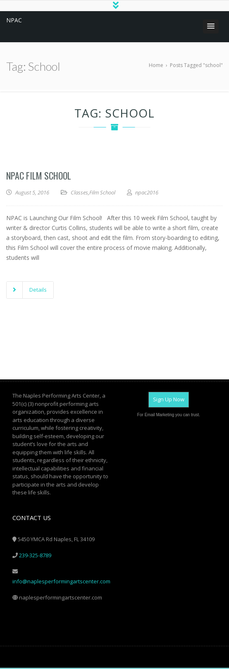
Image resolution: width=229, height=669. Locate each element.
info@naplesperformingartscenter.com (61, 582)
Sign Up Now (168, 400)
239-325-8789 (35, 556)
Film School (102, 193)
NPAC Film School (38, 176)
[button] (211, 28)
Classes (79, 193)
